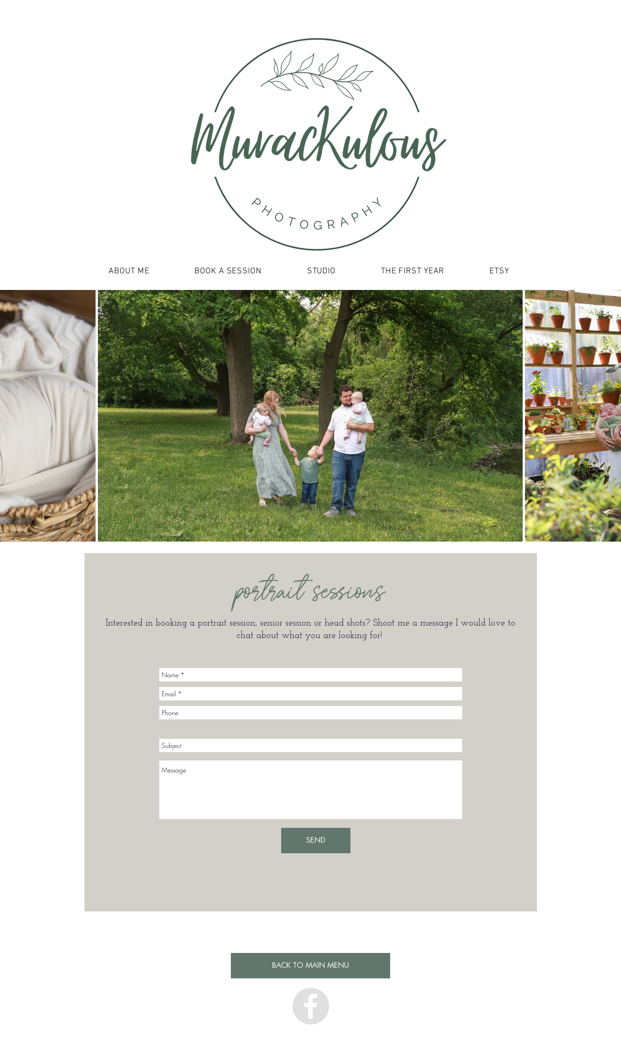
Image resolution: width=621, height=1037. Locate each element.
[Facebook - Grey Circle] (310, 1006)
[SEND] (315, 840)
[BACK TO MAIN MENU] (310, 965)
